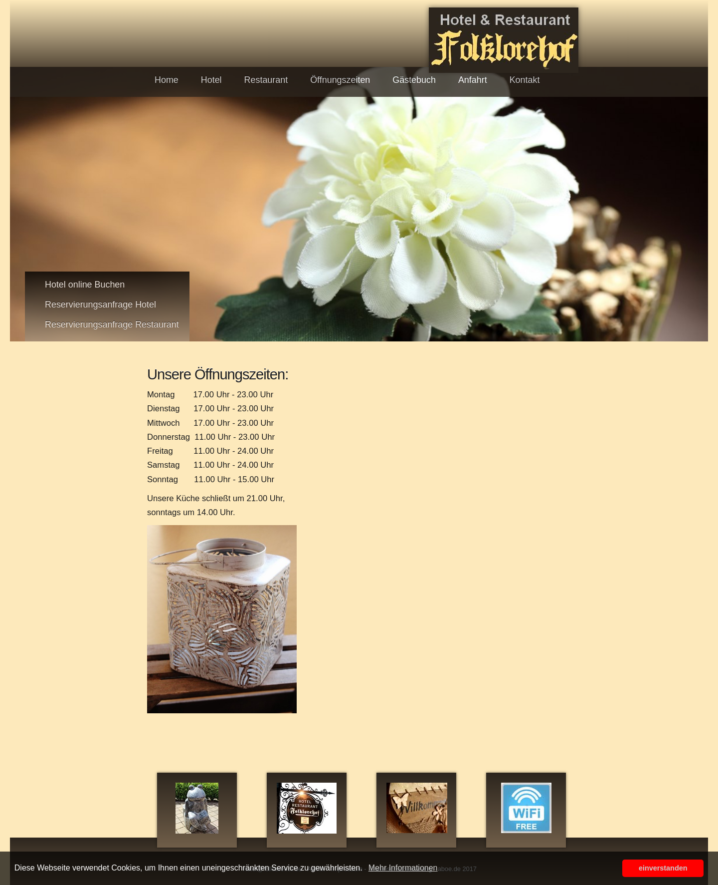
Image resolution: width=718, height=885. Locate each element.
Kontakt (525, 80)
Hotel (211, 80)
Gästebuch (414, 80)
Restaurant (266, 80)
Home (167, 80)
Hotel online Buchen (85, 285)
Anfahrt (472, 80)
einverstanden (663, 868)
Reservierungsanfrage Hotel (100, 304)
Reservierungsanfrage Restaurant (112, 324)
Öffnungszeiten (340, 80)
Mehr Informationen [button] (403, 868)
